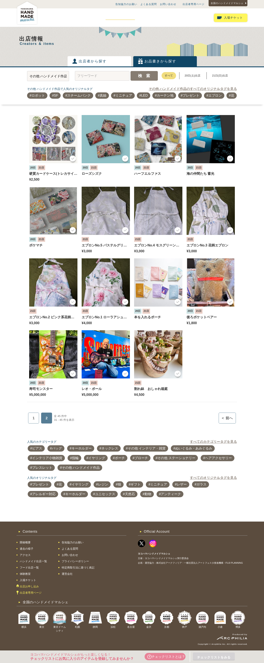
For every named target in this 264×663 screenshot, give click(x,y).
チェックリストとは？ (166, 657)
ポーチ (120, 458)
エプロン (215, 95)
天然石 (130, 494)
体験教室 (175, 17)
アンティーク (171, 494)
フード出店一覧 (152, 17)
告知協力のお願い (126, 4)
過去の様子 (72, 17)
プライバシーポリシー (75, 561)
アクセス (93, 17)
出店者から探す (93, 61)
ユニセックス (105, 494)
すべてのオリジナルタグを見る (213, 477)
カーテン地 (165, 95)
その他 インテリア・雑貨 (147, 448)
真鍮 (103, 95)
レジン (103, 484)
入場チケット (233, 17)
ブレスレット (42, 467)
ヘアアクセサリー (218, 458)
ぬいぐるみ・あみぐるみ (193, 448)
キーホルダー (82, 448)
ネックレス (109, 448)
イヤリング (96, 458)
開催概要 (52, 17)
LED (144, 95)
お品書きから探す (160, 61)
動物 (148, 494)
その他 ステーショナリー (176, 458)
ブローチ (141, 458)
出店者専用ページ (193, 4)
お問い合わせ (168, 4)
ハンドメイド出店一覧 (120, 17)
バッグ (57, 448)
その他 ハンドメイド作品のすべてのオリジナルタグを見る (193, 89)
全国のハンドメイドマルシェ (227, 3)
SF (56, 95)
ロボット (38, 95)
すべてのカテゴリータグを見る (213, 441)
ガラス (201, 484)
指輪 (75, 458)
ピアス (37, 448)
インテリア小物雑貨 (47, 458)
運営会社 (67, 573)
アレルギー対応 (44, 494)
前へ (227, 418)
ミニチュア (123, 95)
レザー (182, 484)
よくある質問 (148, 4)
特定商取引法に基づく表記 (78, 567)
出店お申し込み (198, 17)
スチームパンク (79, 95)
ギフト (136, 484)
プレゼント (191, 95)
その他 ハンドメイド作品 (81, 467)
